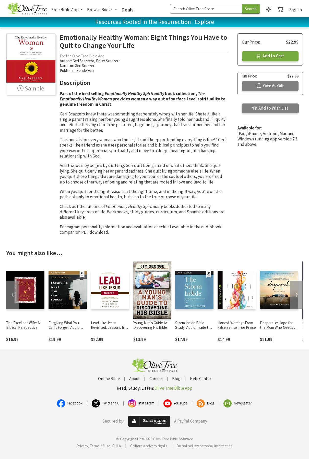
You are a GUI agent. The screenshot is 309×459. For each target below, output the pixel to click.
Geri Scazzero (83, 61)
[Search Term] (206, 9)
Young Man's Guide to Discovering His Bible (150, 325)
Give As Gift (270, 86)
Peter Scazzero (108, 61)
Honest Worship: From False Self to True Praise (237, 325)
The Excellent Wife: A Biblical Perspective (23, 325)
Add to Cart (270, 56)
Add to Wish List (270, 108)
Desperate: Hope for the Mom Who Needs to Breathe (279, 327)
